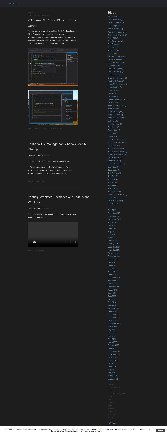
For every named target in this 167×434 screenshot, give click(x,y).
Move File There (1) (115, 115)
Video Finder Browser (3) (117, 195)
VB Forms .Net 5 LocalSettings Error (52, 20)
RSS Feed (112, 423)
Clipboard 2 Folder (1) (116, 63)
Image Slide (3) (114, 90)
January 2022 (113, 348)
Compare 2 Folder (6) (116, 69)
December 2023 (114, 278)
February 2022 (113, 345)
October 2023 (113, 284)
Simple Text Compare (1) (117, 142)
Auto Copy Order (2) (115, 41)
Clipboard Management (117, 393)
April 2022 (112, 339)
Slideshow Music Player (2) (118, 155)
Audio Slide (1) (113, 38)
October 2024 (113, 253)
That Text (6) (113, 176)
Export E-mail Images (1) (117, 78)
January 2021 (113, 379)
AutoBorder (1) (113, 47)
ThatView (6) (113, 188)
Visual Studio (113, 411)
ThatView (47, 156)
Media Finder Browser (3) (117, 106)
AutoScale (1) (113, 53)
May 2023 (111, 299)
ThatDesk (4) (113, 179)
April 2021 (112, 373)
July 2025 (111, 225)
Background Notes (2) (116, 56)
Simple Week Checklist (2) (118, 148)
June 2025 (112, 228)
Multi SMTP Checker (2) (117, 118)
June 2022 (112, 333)
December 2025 (114, 213)
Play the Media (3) (115, 124)
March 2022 (112, 342)
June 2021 (112, 367)
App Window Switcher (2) (117, 32)
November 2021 (114, 354)
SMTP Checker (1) (115, 158)
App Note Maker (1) (115, 29)
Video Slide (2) (113, 198)
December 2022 (114, 314)
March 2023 (112, 305)
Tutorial (111, 408)
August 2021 (113, 360)
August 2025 (113, 222)
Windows (111, 414)
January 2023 (113, 311)
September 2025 (114, 219)
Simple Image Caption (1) (117, 139)
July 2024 (111, 262)
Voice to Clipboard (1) (116, 201)
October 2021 (113, 357)
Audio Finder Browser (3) (117, 35)
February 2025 (113, 241)
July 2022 (111, 330)
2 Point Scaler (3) (114, 16)
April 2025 (112, 235)
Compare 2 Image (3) (116, 72)
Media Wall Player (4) (116, 112)
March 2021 (112, 376)
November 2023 (114, 281)
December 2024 (114, 247)
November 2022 (114, 317)
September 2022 (114, 324)
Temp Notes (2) (114, 170)
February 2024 (113, 271)
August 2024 (113, 259)
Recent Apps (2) (114, 127)
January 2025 (113, 244)
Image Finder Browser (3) (117, 84)
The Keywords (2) (114, 191)
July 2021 (111, 363)
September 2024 (114, 256)
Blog (29, 15)
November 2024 (114, 250)
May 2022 (111, 336)
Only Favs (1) (113, 121)
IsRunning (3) (113, 96)
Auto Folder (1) (113, 44)
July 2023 (111, 293)
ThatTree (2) (112, 185)
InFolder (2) (112, 93)
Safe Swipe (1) (113, 133)
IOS (109, 399)
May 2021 (111, 370)
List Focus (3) (113, 102)
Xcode (110, 417)
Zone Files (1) (113, 204)
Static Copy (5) (113, 167)
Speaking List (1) (114, 161)
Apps (110, 390)
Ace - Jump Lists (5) (115, 20)
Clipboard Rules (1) (115, 66)
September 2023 (114, 287)
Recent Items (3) (114, 130)
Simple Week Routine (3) (117, 152)
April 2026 (112, 210)
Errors (110, 396)
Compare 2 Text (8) (115, 75)
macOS (111, 402)
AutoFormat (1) (113, 50)
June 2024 (112, 265)
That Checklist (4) (114, 173)
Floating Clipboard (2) (116, 81)
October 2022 (113, 321)
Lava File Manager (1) (116, 99)
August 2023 (113, 290)
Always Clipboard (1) (116, 23)
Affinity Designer (114, 387)
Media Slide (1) (113, 109)
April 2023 (112, 302)
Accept (160, 430)
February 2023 (113, 308)
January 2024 (113, 274)
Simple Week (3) (114, 145)
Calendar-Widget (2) (115, 59)
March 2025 (112, 238)
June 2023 (112, 296)
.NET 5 (110, 384)
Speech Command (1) (116, 164)
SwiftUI (110, 405)
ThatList (47, 208)
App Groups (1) (114, 26)
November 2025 (114, 216)
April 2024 (112, 268)
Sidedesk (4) (113, 136)
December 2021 (114, 351)
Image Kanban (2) (115, 87)
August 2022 (113, 327)
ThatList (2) (112, 182)
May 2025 (111, 232)
